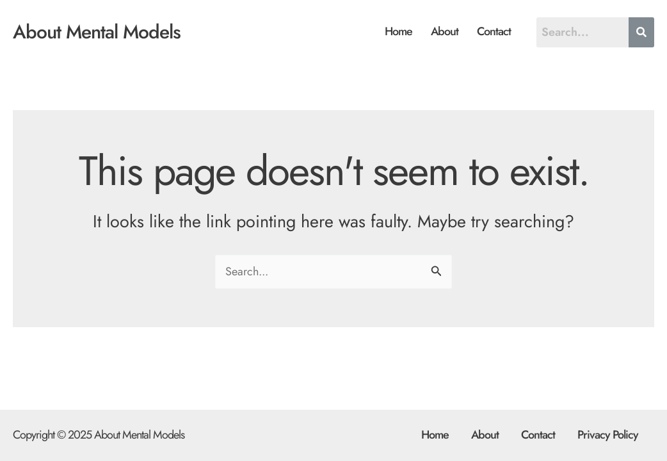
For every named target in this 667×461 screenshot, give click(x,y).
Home (398, 31)
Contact (494, 31)
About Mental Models (97, 31)
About (444, 31)
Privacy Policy (607, 434)
